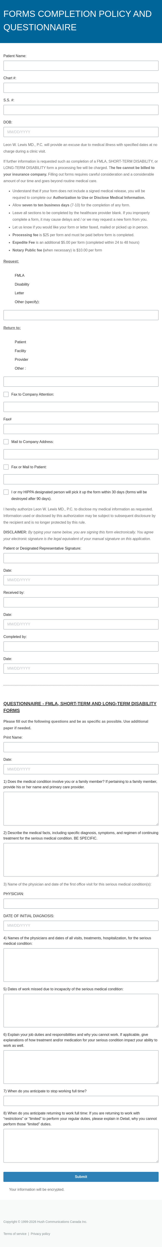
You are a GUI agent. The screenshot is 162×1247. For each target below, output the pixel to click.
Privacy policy (40, 1234)
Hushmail (20, 1213)
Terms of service (15, 1234)
